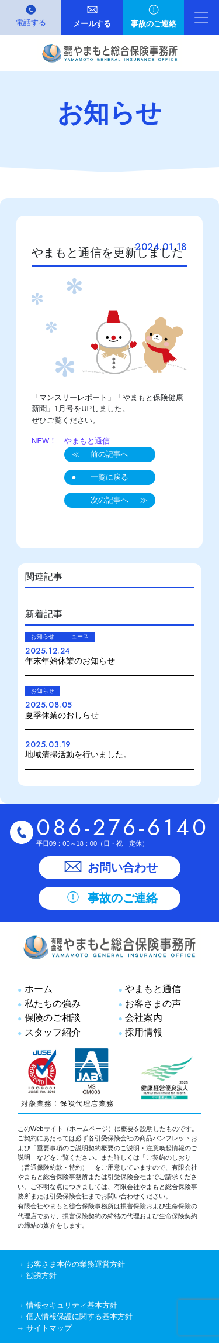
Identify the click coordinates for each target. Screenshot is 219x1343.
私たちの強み (51, 1003)
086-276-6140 (122, 827)
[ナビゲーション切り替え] (201, 17)
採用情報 (143, 1032)
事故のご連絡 (153, 23)
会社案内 (143, 1017)
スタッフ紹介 (51, 1032)
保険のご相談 (51, 1017)
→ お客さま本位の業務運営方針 (70, 1264)
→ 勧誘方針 (36, 1275)
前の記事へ (109, 454)
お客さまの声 (152, 1003)
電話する (31, 22)
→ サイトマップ (44, 1328)
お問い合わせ (109, 867)
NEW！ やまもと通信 (71, 440)
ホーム (37, 988)
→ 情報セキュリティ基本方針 (66, 1305)
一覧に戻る (109, 477)
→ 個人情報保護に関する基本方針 (74, 1316)
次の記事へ (109, 499)
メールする (92, 23)
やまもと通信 (152, 988)
